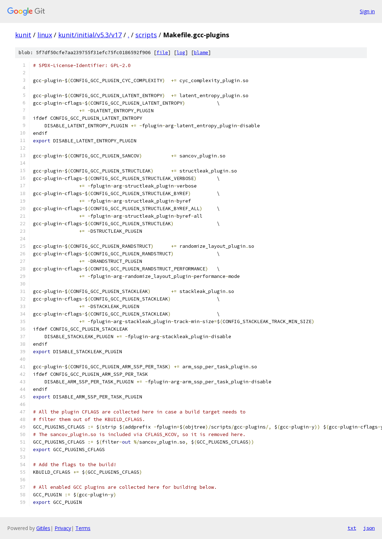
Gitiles (43, 528)
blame (201, 52)
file (162, 52)
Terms (82, 528)
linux (44, 34)
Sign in (367, 11)
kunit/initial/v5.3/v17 (90, 34)
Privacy (63, 528)
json (369, 528)
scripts (146, 34)
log (181, 52)
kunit (23, 34)
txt (352, 528)
